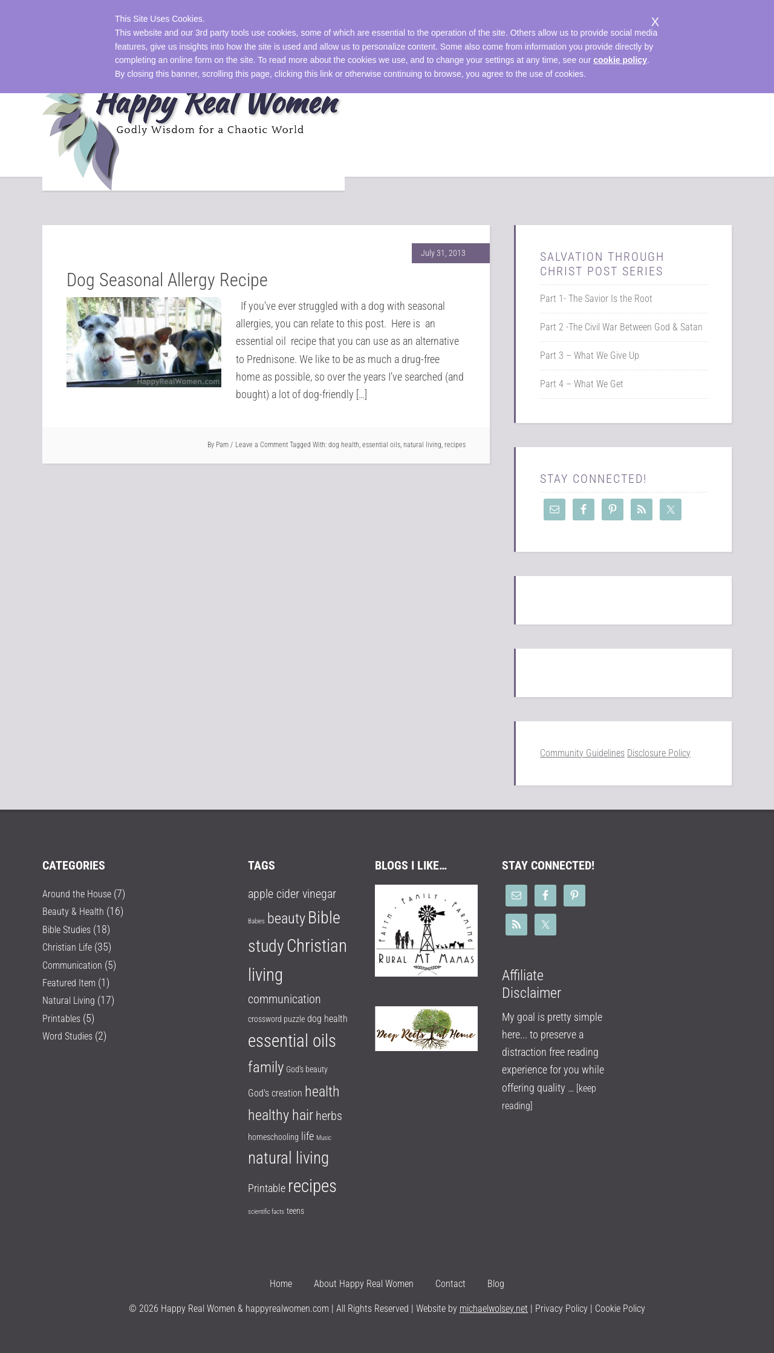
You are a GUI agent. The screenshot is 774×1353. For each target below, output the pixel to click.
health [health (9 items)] (322, 1091)
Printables (63, 1017)
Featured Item (71, 981)
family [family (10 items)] (266, 1067)
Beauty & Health (75, 911)
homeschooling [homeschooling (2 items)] (273, 1137)
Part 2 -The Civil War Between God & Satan (621, 327)
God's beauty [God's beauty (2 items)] (307, 1069)
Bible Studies (69, 929)
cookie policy (620, 60)
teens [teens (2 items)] (295, 1211)
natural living (422, 445)
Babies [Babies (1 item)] (256, 921)
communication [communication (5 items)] (284, 999)
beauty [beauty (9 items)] (286, 918)
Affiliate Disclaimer (531, 984)
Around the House (80, 893)
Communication (76, 964)
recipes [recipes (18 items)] (312, 1186)
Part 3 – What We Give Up (589, 355)
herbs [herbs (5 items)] (329, 1116)
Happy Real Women (193, 122)
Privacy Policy (560, 1308)
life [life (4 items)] (307, 1136)
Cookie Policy (620, 1308)
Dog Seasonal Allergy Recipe (167, 279)
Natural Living (71, 1000)
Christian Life (69, 946)
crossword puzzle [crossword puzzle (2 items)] (276, 1019)
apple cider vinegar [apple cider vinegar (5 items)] (292, 894)
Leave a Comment (261, 445)
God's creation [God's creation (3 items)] (275, 1093)
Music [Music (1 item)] (323, 1138)
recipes (455, 445)
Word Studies (70, 1035)
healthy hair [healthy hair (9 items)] (280, 1115)
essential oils (381, 445)
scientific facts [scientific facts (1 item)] (266, 1212)
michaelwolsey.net (494, 1308)
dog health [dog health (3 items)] (327, 1018)
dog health (343, 445)
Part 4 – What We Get (581, 384)
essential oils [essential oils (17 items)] (292, 1040)
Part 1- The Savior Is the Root (596, 298)
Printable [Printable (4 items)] (266, 1188)
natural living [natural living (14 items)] (288, 1158)
